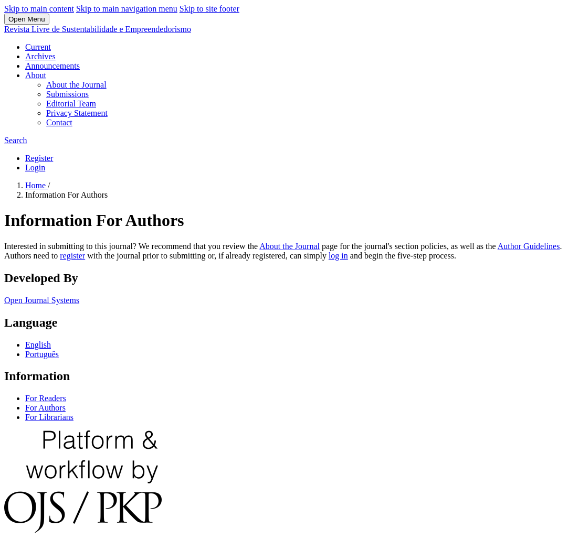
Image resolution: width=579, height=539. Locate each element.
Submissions (67, 94)
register (72, 255)
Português (42, 354)
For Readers (45, 398)
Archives (40, 56)
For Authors (45, 407)
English (38, 344)
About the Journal (76, 84)
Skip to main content (39, 8)
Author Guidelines (529, 246)
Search (15, 140)
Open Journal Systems (41, 300)
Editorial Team (71, 103)
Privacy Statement (77, 113)
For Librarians (49, 417)
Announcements (52, 65)
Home (36, 185)
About (35, 75)
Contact (59, 122)
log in (338, 255)
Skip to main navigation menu (126, 8)
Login (35, 167)
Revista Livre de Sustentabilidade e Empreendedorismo (97, 29)
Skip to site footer (209, 8)
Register (39, 158)
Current (38, 46)
